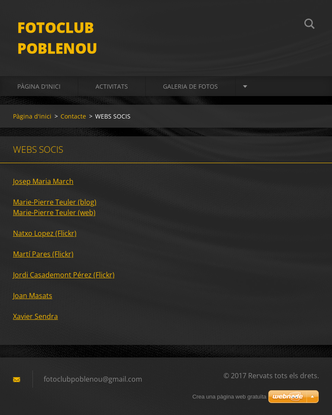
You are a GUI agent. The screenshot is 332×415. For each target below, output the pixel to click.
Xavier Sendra (35, 316)
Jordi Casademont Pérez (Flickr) (64, 275)
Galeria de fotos (190, 86)
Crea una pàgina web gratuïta (229, 396)
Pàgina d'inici (39, 86)
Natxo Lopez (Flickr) (45, 233)
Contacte (73, 116)
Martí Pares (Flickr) (43, 254)
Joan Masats (32, 295)
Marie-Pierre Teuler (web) (54, 212)
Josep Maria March (43, 181)
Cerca (309, 25)
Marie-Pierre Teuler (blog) (54, 202)
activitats (112, 86)
